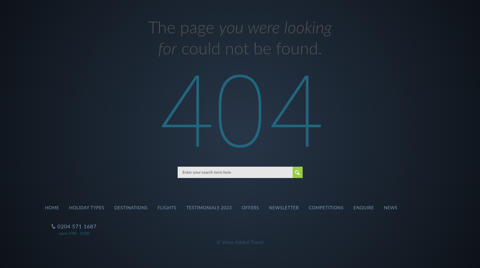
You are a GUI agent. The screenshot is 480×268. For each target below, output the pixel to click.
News (391, 207)
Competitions (326, 207)
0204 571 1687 (76, 223)
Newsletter (284, 207)
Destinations (131, 207)
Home (52, 207)
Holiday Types (86, 207)
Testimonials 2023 (209, 207)
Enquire (364, 207)
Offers (250, 207)
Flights (167, 207)
